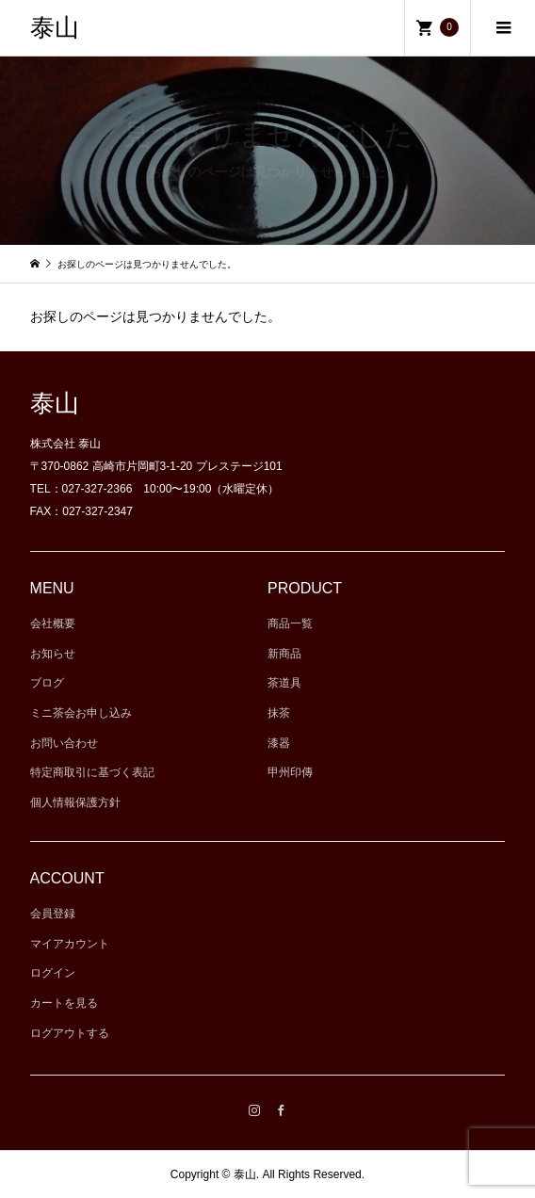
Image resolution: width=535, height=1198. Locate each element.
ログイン (52, 972)
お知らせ (52, 653)
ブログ (47, 682)
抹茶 (279, 713)
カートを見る (64, 1003)
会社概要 (52, 623)
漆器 (279, 743)
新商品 (284, 653)
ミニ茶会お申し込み (81, 713)
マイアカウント (69, 943)
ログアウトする (69, 1033)
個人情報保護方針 (75, 802)
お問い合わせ (64, 743)
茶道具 (284, 682)
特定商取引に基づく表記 (92, 772)
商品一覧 (290, 623)
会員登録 (52, 913)
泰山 (54, 27)
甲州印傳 (290, 772)
